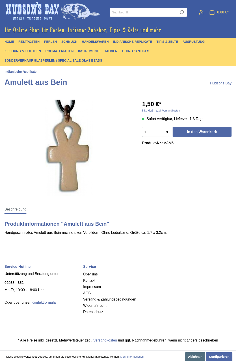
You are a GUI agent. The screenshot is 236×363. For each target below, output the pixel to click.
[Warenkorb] (219, 12)
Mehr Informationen (132, 356)
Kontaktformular (44, 302)
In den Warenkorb (202, 132)
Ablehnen (195, 357)
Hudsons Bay (221, 83)
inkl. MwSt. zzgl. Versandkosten (161, 110)
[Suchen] (181, 12)
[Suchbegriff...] (143, 12)
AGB (87, 293)
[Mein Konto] (201, 12)
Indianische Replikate (20, 71)
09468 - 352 (14, 283)
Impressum (92, 287)
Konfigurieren (219, 357)
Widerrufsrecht (94, 305)
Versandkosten (105, 340)
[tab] (15, 209)
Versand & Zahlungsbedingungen (109, 299)
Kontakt (89, 280)
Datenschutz (93, 312)
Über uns (90, 274)
